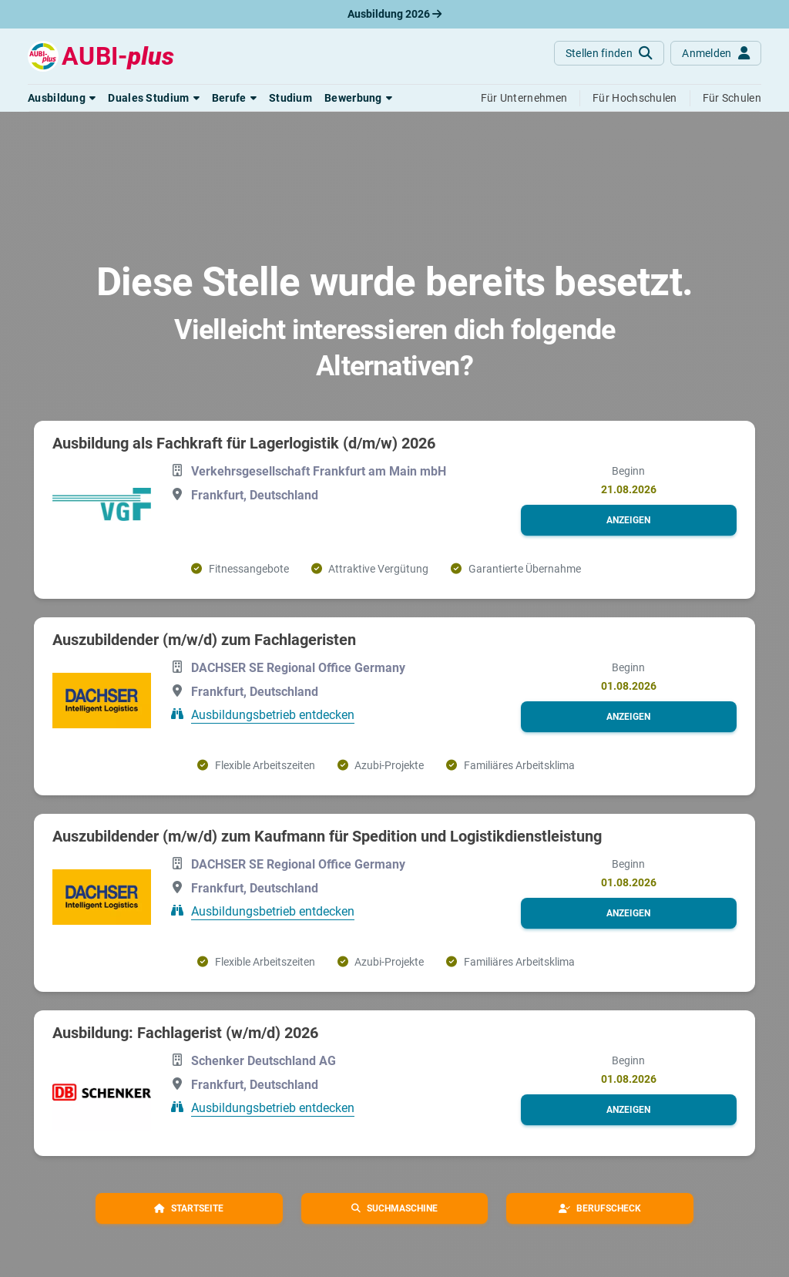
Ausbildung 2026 (394, 14)
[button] (62, 98)
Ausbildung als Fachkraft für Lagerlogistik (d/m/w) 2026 (243, 443)
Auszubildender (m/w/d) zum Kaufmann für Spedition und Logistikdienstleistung (327, 836)
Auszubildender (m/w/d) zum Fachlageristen (204, 639)
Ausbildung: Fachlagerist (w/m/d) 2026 (185, 1032)
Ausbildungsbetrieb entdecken (272, 714)
